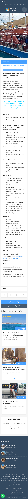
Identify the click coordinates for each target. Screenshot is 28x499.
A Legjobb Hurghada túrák (16, 488)
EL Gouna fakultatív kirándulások (14, 495)
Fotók (5, 288)
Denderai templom (12, 458)
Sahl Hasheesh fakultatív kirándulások (13, 497)
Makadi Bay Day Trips (6, 478)
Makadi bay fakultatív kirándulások (15, 493)
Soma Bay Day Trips (8, 476)
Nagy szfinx (9, 452)
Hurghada (15, 258)
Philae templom (11, 465)
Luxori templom (11, 445)
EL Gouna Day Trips (17, 478)
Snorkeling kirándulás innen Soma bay (13, 65)
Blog (24, 497)
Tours (7, 15)
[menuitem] (3, 1)
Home (2, 15)
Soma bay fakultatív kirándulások (13, 70)
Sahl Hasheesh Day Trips (19, 476)
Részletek (6, 62)
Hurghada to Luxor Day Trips (14, 485)
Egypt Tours (13, 480)
